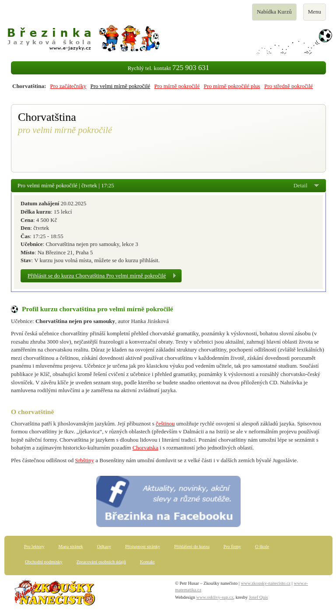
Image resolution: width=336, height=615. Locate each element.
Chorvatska (145, 447)
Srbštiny (84, 460)
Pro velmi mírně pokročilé (120, 86)
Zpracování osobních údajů (101, 561)
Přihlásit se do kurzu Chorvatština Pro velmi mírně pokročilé (97, 275)
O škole (262, 546)
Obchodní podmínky (44, 561)
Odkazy (104, 546)
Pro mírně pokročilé (177, 86)
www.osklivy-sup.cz (215, 597)
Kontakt (147, 561)
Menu (317, 14)
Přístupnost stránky (142, 546)
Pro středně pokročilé (288, 86)
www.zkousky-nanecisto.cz (266, 583)
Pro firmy (232, 546)
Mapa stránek (70, 546)
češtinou (165, 423)
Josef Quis (258, 597)
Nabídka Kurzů (274, 14)
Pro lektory (34, 546)
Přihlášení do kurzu (192, 546)
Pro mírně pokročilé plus (232, 86)
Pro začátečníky (68, 86)
